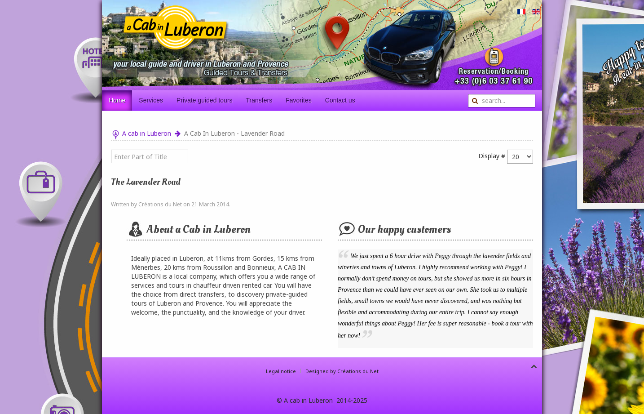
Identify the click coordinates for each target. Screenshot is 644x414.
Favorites (299, 100)
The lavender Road (146, 182)
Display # (491, 155)
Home (117, 100)
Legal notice (281, 371)
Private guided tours (204, 100)
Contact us (340, 100)
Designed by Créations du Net (342, 371)
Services (151, 100)
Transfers (259, 100)
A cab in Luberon (146, 133)
